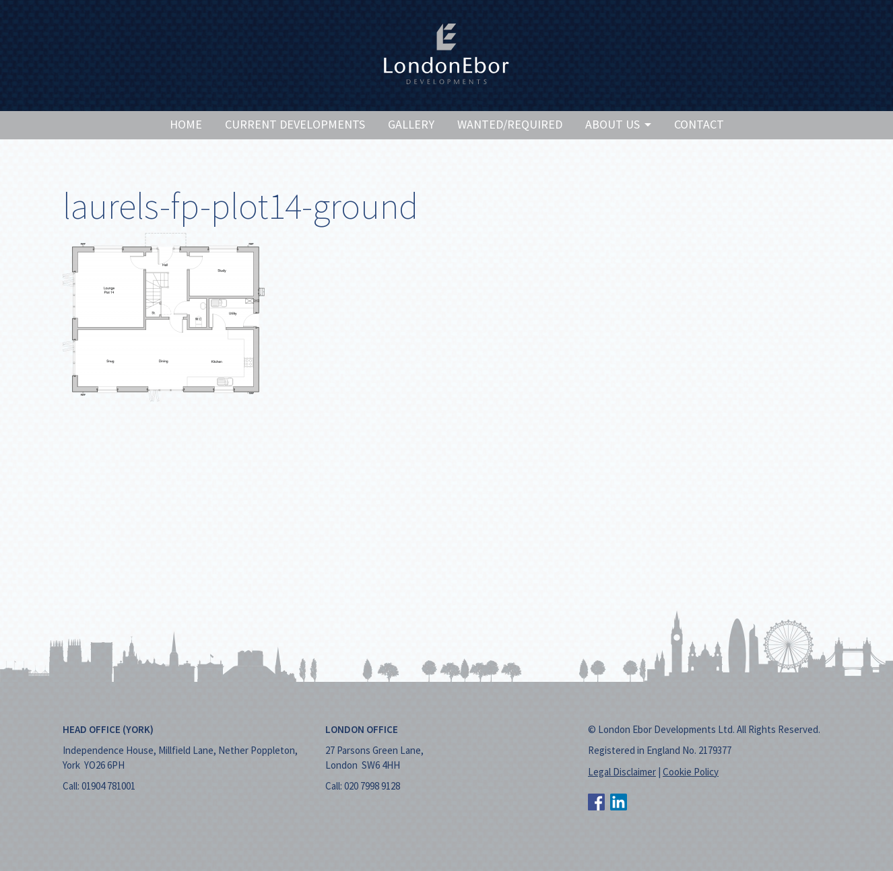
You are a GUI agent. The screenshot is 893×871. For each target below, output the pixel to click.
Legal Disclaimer (622, 771)
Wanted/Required (509, 124)
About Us (618, 124)
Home (186, 124)
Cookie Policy (691, 771)
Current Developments (295, 124)
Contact (699, 124)
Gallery (411, 124)
